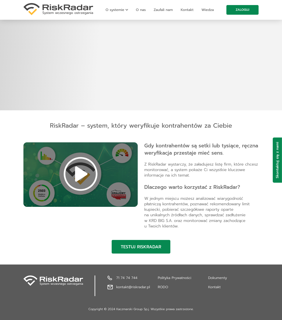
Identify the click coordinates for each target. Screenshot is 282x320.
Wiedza (207, 10)
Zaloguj (242, 9)
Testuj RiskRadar (141, 246)
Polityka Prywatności (174, 277)
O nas (141, 10)
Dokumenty (217, 277)
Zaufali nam (163, 10)
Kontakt (187, 10)
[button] (80, 174)
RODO (163, 287)
